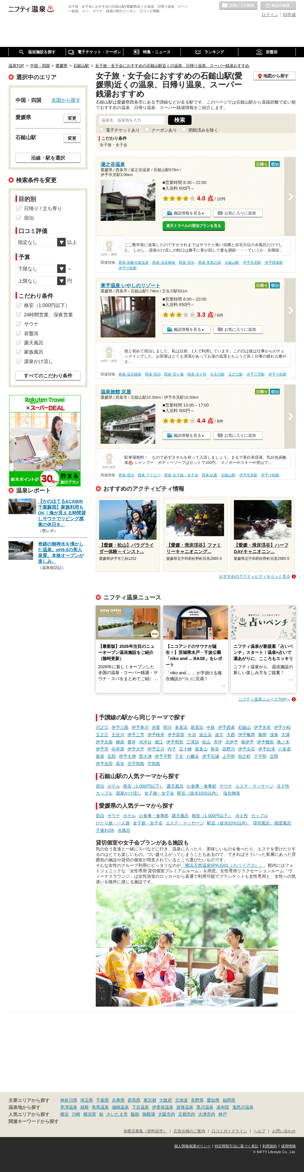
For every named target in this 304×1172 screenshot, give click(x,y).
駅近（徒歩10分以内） (198, 793)
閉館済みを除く (203, 130)
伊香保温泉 (162, 1107)
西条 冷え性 (196, 374)
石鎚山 (244, 727)
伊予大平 (135, 749)
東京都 (149, 1100)
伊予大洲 (127, 756)
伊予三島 (120, 727)
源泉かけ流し (128, 793)
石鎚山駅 (232, 262)
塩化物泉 (231, 793)
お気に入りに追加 (240, 213)
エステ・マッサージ (254, 786)
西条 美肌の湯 (209, 262)
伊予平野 (163, 756)
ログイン (269, 14)
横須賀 (89, 1114)
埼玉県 (86, 1100)
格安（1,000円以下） (143, 786)
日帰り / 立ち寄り (43, 208)
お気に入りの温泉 (238, 6)
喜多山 (201, 749)
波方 (219, 734)
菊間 (262, 734)
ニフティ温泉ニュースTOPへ (264, 699)
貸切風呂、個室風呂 (272, 823)
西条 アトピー (149, 475)
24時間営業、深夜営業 (48, 314)
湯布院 (222, 1107)
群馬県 (134, 1100)
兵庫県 (118, 1100)
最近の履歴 (278, 6)
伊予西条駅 (274, 262)
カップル (104, 793)
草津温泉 (68, 1107)
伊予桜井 (155, 734)
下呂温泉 (140, 1107)
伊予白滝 (266, 749)
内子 (172, 749)
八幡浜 (192, 756)
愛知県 (213, 1100)
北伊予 (231, 742)
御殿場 (148, 1114)
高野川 (228, 749)
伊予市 (102, 749)
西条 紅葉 (209, 475)
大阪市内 (166, 1114)
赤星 (156, 727)
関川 (167, 727)
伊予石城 (210, 756)
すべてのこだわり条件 (48, 375)
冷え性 (283, 786)
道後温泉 (184, 1107)
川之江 (102, 727)
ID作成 (289, 14)
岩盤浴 (31, 333)
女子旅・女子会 (159, 793)
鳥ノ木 (283, 742)
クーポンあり (164, 130)
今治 (192, 734)
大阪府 (165, 1100)
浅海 (274, 734)
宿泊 (100, 786)
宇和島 (153, 763)
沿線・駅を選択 (48, 158)
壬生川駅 (217, 374)
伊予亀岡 (246, 734)
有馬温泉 (100, 1107)
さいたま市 (117, 1114)
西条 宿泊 (186, 262)
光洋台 (145, 742)
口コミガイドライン (229, 1131)
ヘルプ (259, 1131)
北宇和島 (135, 763)
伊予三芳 (135, 734)
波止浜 (205, 734)
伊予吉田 (104, 763)
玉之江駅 (235, 374)
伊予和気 (174, 742)
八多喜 (284, 749)
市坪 (218, 742)
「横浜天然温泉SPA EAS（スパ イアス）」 (222, 865)
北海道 (181, 1100)
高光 (120, 763)
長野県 (197, 1100)
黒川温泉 (204, 1107)
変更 (72, 118)
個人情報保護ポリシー (192, 1146)
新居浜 (197, 727)
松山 (206, 742)
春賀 (100, 756)
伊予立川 (155, 749)
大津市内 (206, 1114)
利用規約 (269, 1146)
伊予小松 (282, 727)
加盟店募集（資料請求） (145, 1131)
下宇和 (260, 756)
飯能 (135, 1114)
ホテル (113, 786)
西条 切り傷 (173, 374)
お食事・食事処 (201, 786)
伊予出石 (246, 749)
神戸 (222, 1114)
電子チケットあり (123, 130)
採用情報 (288, 1146)
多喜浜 (181, 727)
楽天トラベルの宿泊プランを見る (193, 226)
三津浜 (192, 742)
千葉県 (102, 1100)
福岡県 (229, 1100)
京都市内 (186, 1114)
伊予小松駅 (128, 268)
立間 (274, 756)
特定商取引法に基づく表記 (236, 1146)
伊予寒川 (140, 727)
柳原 (120, 742)
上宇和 (228, 756)
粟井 (131, 742)
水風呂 (124, 830)
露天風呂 (175, 786)
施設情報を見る (187, 213)
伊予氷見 (262, 727)
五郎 (111, 756)
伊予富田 (176, 734)
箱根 (84, 1107)
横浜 (64, 1114)
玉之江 (102, 734)
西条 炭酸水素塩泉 (134, 262)
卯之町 (244, 756)
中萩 (210, 727)
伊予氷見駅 (252, 262)
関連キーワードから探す (34, 1121)
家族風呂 (33, 352)
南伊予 (247, 742)
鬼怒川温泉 (243, 1107)
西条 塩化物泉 (163, 262)
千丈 (179, 756)
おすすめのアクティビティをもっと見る (254, 576)
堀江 (159, 742)
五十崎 (185, 749)
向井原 (118, 749)
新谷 (215, 749)
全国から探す (66, 100)
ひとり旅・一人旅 (113, 823)
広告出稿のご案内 (189, 1131)
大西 (230, 734)
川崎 (76, 1114)
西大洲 (145, 756)
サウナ (225, 786)
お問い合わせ (284, 1131)
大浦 (285, 734)
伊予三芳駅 (256, 374)
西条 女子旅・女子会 (181, 475)
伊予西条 (226, 727)
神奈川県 (68, 1100)
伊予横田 (265, 742)
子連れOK (105, 830)
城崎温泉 (120, 1107)
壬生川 (118, 734)
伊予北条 (104, 742)
